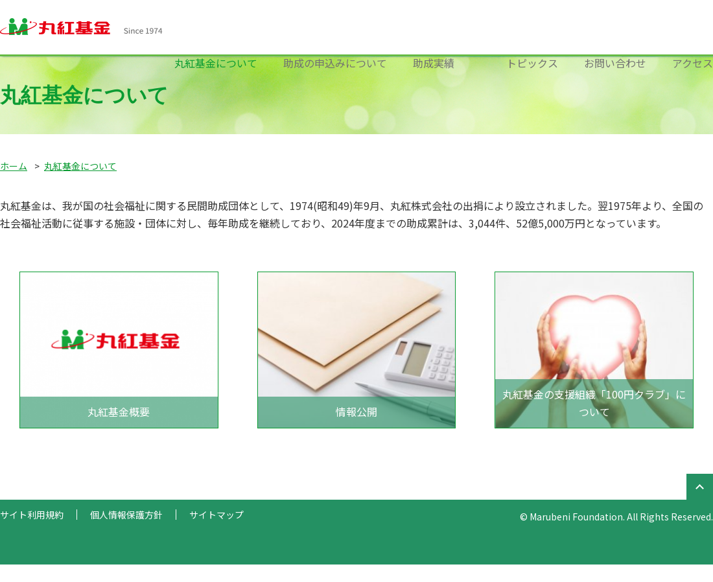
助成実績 (433, 63)
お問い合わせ (615, 63)
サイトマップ (216, 514)
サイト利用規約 (32, 514)
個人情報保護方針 (126, 514)
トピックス (532, 63)
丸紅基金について (215, 63)
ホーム (13, 165)
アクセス (692, 63)
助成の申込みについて (335, 63)
